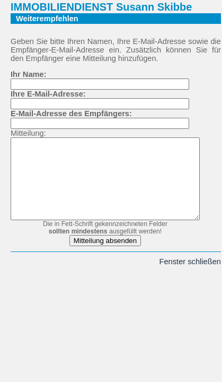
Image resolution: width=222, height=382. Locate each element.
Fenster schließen (191, 277)
